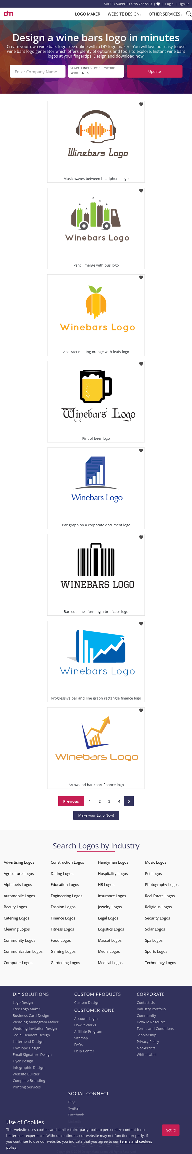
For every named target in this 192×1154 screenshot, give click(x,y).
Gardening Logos (65, 961)
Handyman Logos (113, 861)
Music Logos (155, 861)
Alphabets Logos (18, 883)
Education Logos (65, 883)
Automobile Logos (19, 894)
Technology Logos (160, 961)
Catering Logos (16, 916)
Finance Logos (63, 916)
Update (154, 71)
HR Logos (106, 883)
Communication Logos (23, 950)
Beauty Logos (15, 905)
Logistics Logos (111, 928)
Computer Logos (18, 961)
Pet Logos (153, 872)
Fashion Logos (63, 905)
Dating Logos (62, 872)
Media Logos (109, 950)
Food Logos (61, 939)
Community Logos (19, 939)
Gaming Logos (63, 950)
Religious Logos (158, 905)
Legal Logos (108, 916)
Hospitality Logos (113, 872)
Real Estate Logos (160, 894)
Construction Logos (67, 861)
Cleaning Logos (17, 928)
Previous (71, 800)
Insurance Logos (112, 894)
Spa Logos (153, 939)
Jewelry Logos (110, 905)
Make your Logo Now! (96, 814)
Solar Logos (155, 928)
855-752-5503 (142, 4)
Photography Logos (161, 883)
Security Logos (157, 916)
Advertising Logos (19, 861)
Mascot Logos (110, 939)
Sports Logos (156, 950)
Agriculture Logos (19, 872)
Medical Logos (110, 961)
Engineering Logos (66, 894)
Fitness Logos (62, 928)
